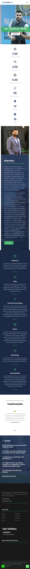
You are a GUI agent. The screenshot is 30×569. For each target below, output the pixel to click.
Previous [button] (2, 420)
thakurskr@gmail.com (7, 501)
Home (3, 513)
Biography (17, 513)
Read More (15, 34)
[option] (15, 416)
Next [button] (27, 420)
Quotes (4, 518)
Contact (17, 520)
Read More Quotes (9, 476)
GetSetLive (17, 516)
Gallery (4, 516)
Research (17, 518)
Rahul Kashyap (17, 564)
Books (3, 520)
